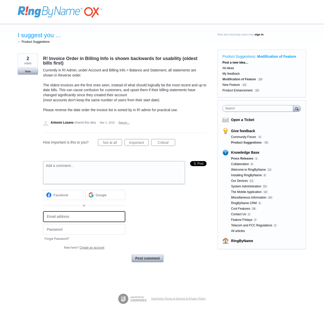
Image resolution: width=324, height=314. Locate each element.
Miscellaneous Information (248, 197)
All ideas (228, 68)
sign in (259, 34)
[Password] (84, 229)
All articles (238, 231)
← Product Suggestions (34, 42)
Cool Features (240, 208)
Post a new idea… (235, 62)
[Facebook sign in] (63, 195)
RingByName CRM (244, 203)
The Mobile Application (246, 192)
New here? (84, 247)
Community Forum (244, 137)
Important (139, 143)
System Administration (246, 186)
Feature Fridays (241, 220)
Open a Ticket (242, 120)
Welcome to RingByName (248, 169)
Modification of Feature (276, 56)
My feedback (231, 73)
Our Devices (239, 181)
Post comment (147, 258)
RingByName (242, 241)
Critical (166, 143)
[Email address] (84, 216)
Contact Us (238, 214)
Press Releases (242, 158)
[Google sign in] (105, 195)
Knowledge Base (245, 152)
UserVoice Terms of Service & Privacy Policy (178, 298)
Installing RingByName (246, 175)
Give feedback (243, 131)
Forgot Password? (57, 239)
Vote (28, 71)
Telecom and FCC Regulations (251, 225)
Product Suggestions (238, 56)
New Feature (231, 85)
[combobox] (259, 108)
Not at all (112, 143)
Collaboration (240, 164)
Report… (124, 122)
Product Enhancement (237, 90)
